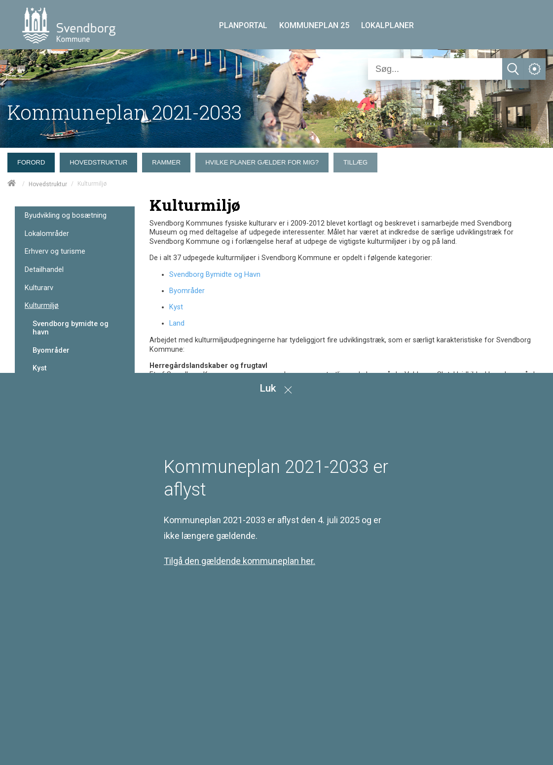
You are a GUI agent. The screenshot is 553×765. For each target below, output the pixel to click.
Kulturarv (39, 288)
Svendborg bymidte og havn (71, 327)
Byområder (51, 350)
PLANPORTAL (243, 25)
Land (176, 323)
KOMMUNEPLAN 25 (314, 25)
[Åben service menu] (535, 69)
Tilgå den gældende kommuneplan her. (239, 561)
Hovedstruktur (48, 184)
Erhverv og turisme (55, 251)
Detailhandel (44, 270)
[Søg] (435, 69)
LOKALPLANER (387, 25)
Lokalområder (47, 234)
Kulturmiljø (42, 305)
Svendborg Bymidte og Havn (214, 274)
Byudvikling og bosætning (66, 215)
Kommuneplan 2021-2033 (124, 112)
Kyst (40, 368)
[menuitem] (33, 160)
